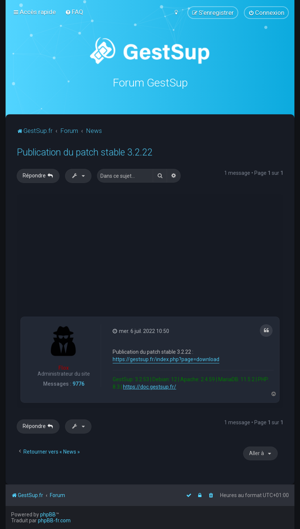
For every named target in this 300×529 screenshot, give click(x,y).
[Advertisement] (160, 253)
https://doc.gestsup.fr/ (149, 386)
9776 (78, 383)
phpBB (48, 514)
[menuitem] (74, 11)
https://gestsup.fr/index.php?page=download (166, 358)
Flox (63, 367)
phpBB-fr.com (54, 520)
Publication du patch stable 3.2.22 (84, 151)
